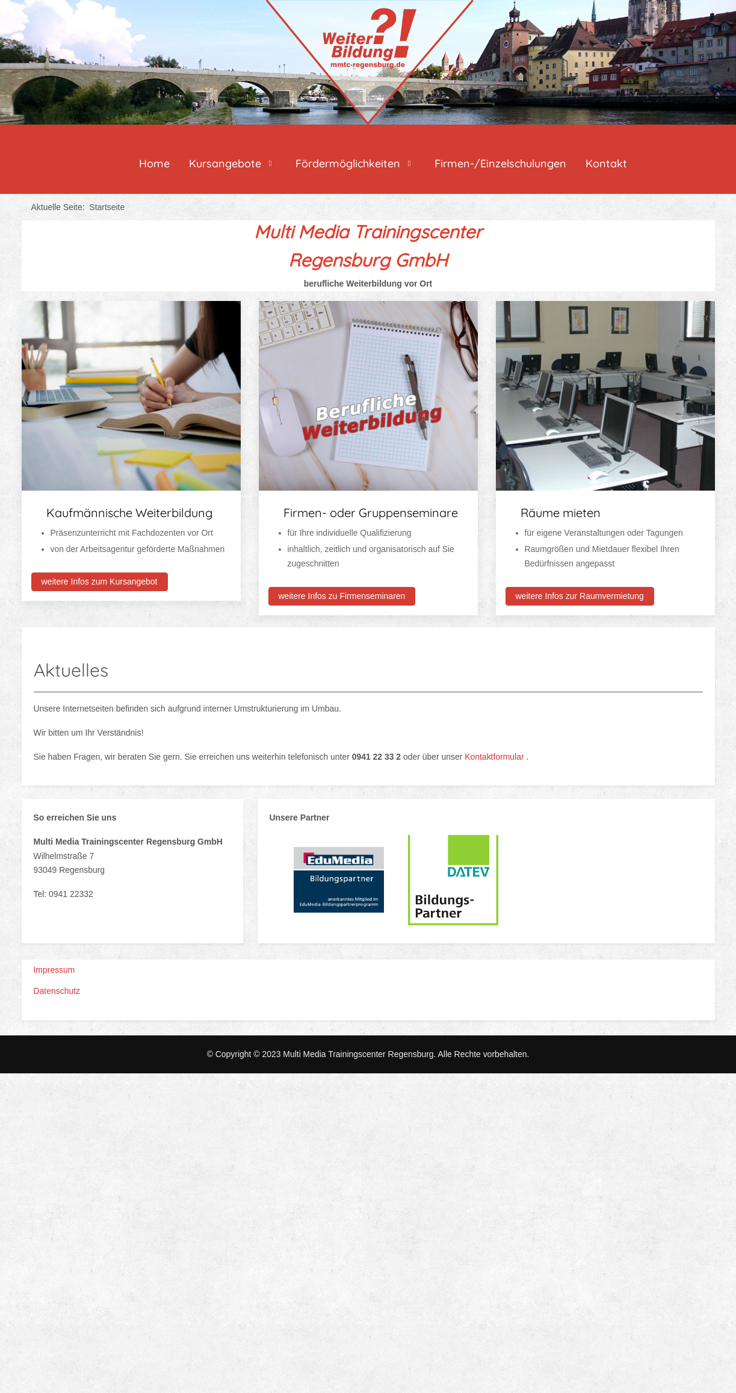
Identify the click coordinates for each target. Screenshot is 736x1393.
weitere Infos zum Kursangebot (100, 581)
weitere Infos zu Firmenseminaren (342, 596)
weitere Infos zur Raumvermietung (580, 596)
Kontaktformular (495, 757)
